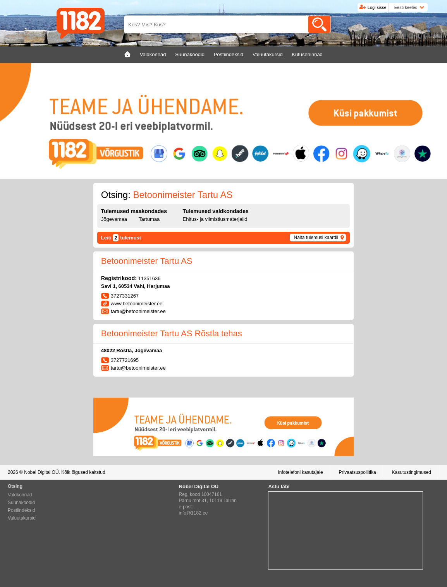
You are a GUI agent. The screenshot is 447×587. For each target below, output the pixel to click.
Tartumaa (149, 219)
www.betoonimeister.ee (137, 303)
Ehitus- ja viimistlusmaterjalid (215, 219)
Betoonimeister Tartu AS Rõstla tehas (171, 333)
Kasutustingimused (411, 472)
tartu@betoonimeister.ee (138, 311)
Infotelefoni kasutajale (300, 472)
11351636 (149, 278)
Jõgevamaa (114, 219)
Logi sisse (377, 7)
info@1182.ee (193, 513)
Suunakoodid (21, 502)
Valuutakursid (22, 518)
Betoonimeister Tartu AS (147, 261)
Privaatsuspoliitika (357, 472)
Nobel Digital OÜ (41, 472)
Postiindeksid (21, 510)
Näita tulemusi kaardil (316, 237)
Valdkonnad (20, 494)
